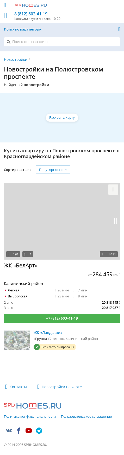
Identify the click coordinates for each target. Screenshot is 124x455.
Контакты (18, 386)
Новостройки (15, 59)
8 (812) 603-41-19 (30, 14)
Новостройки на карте (62, 386)
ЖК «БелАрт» (21, 265)
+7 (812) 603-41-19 (62, 318)
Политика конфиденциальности (30, 417)
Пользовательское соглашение (86, 417)
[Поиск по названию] (62, 41)
